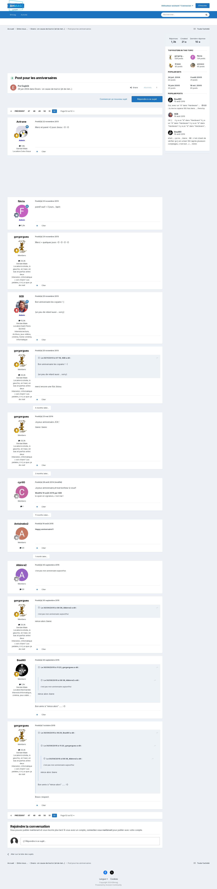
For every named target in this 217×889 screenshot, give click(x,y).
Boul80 (21, 660)
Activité (24, 15)
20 (22, 548)
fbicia (21, 201)
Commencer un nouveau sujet (113, 99)
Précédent (20, 111)
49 (39, 111)
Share (134, 87)
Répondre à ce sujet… (34, 841)
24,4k (21, 261)
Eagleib (25, 86)
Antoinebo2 (21, 523)
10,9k (22, 320)
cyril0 (21, 482)
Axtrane (21, 121)
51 (49, 111)
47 (29, 111)
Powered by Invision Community (108, 885)
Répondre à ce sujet (147, 99)
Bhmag (13, 15)
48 (34, 111)
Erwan (178, 64)
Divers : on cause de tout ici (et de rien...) (53, 89)
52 (54, 111)
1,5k (22, 684)
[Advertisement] (57, 53)
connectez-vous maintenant (99, 830)
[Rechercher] (176, 14)
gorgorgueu (21, 236)
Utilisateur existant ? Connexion (177, 6)
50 (45, 111)
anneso (200, 64)
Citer (44, 151)
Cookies (114, 879)
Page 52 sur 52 (67, 111)
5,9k (22, 225)
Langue (103, 879)
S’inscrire (202, 5)
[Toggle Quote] (39, 358)
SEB (21, 296)
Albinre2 (21, 565)
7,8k (22, 146)
